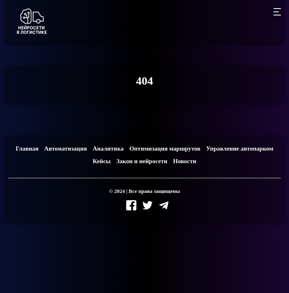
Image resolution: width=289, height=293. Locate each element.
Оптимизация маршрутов (165, 148)
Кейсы (102, 161)
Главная (26, 148)
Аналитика (108, 148)
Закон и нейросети (141, 161)
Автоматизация (65, 148)
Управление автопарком (239, 148)
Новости (184, 161)
